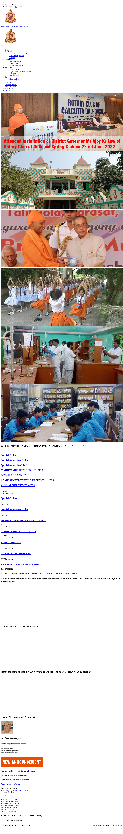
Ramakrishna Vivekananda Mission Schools (16, 26)
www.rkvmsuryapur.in (8, 811)
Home (7, 50)
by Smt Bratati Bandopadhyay (14, 775)
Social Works (14, 75)
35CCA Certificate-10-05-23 (16, 553)
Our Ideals (8, 60)
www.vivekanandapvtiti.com (11, 803)
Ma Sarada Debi (15, 63)
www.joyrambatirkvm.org (10, 805)
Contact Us (9, 90)
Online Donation (11, 85)
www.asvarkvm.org (7, 809)
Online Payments (11, 83)
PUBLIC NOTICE (11, 542)
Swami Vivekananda (16, 65)
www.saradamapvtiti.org (9, 801)
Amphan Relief (10, 87)
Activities (8, 67)
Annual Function (15, 69)
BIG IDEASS (117, 825)
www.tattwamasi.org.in (9, 807)
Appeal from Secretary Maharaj (20, 71)
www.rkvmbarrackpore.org (10, 799)
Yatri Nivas (9, 89)
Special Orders (9, 498)
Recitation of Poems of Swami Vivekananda (19, 771)
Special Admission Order (14, 509)
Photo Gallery (14, 79)
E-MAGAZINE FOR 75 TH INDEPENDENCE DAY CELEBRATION (39, 573)
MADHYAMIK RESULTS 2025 (18, 531)
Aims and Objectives (16, 56)
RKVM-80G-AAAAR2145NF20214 (20, 564)
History (12, 58)
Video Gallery (14, 81)
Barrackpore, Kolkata (10, 784)
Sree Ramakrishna (15, 61)
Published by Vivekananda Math (15, 780)
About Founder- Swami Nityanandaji (22, 54)
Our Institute (9, 52)
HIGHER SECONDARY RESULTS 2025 (23, 520)
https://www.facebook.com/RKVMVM (14, 790)
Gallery (7, 77)
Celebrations (13, 73)
